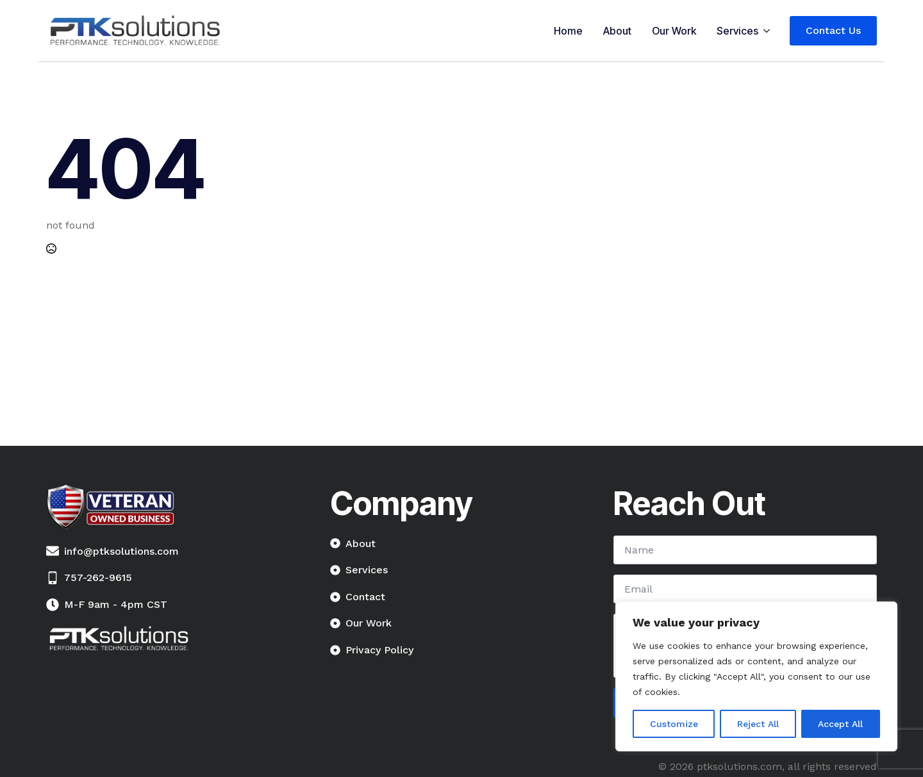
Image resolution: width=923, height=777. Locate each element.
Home (568, 30)
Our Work (674, 30)
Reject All (758, 724)
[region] (756, 676)
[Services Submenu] (769, 31)
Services (737, 30)
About (617, 30)
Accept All (840, 724)
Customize (674, 724)
